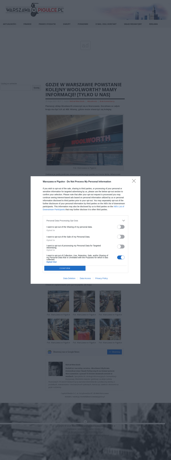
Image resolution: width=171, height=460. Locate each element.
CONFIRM (65, 268)
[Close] (135, 182)
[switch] (121, 227)
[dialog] (85, 230)
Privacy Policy (101, 278)
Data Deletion (69, 278)
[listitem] (85, 220)
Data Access (85, 278)
